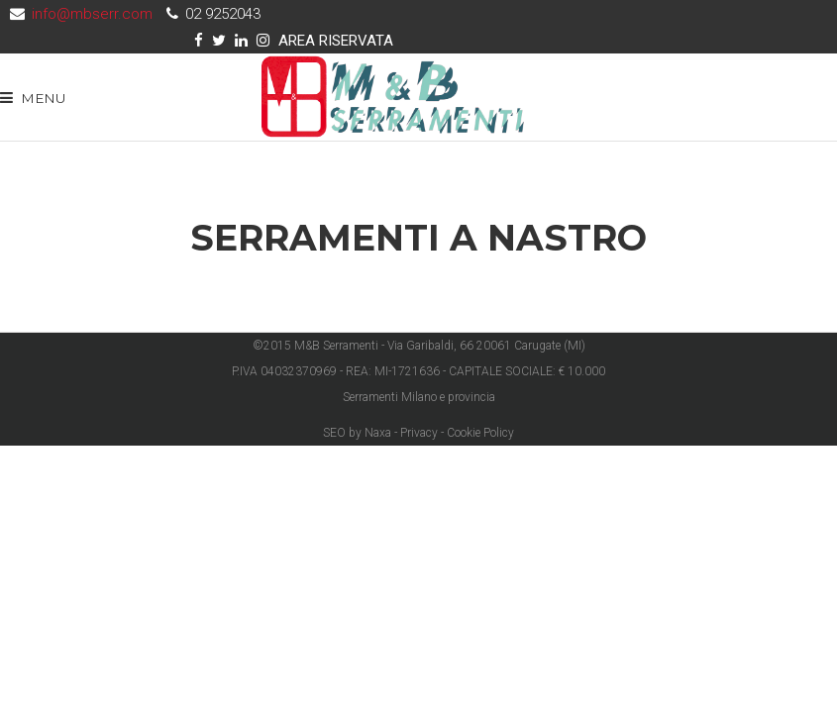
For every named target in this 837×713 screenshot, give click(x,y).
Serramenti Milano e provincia (419, 397)
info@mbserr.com (92, 14)
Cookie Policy (480, 433)
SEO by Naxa (357, 433)
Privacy (419, 433)
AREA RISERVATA (335, 41)
